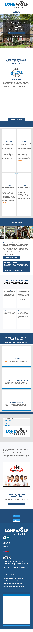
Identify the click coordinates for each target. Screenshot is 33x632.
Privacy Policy (20, 561)
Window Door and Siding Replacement (11, 594)
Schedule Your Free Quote (15, 33)
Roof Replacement (8, 425)
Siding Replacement (7, 556)
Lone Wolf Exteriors (8, 593)
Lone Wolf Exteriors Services (9, 418)
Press (4, 571)
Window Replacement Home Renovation (10, 574)
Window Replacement (8, 420)
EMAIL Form (16, 515)
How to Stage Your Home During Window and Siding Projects (13, 581)
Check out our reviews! (8, 317)
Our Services (5, 553)
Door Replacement (8, 423)
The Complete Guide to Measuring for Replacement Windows (13, 580)
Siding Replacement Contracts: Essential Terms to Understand (14, 578)
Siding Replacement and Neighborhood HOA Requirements (13, 586)
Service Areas (7, 548)
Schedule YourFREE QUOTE (16, 12)
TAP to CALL (16, 520)
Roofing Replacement (8, 558)
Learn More (4, 163)
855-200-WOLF (18, 36)
